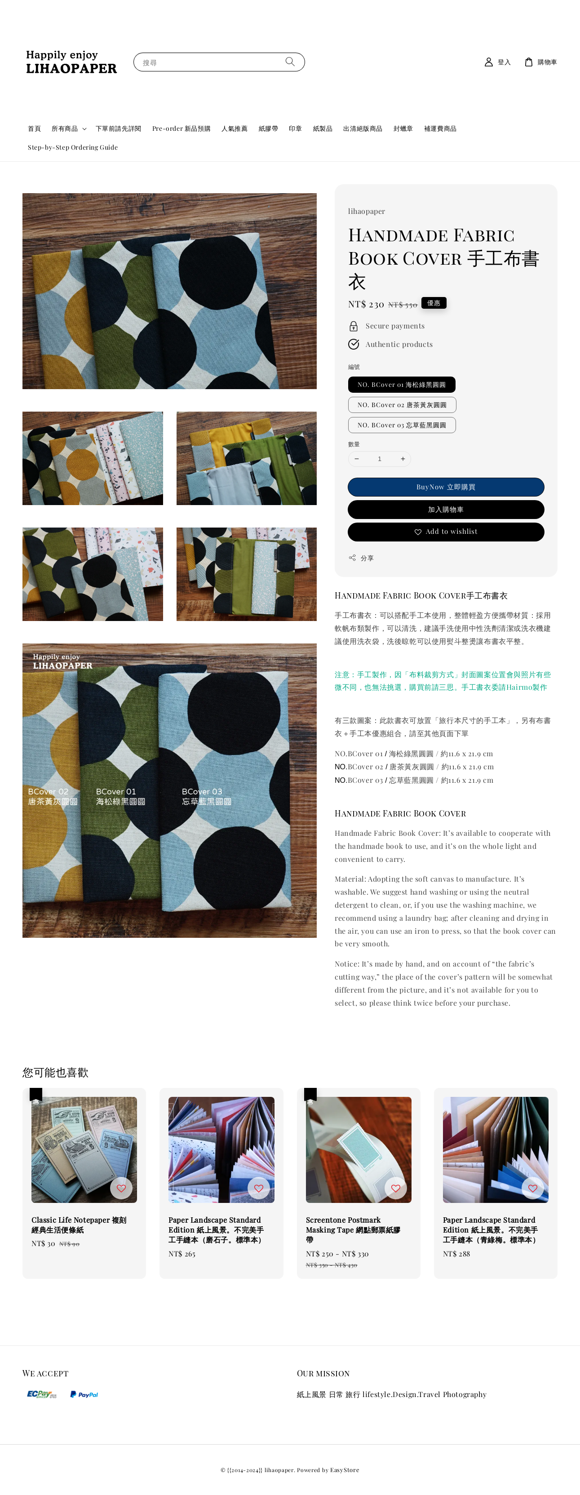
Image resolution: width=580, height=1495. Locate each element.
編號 (354, 366)
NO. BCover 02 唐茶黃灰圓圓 (402, 404)
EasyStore (344, 1469)
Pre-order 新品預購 (181, 128)
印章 (295, 128)
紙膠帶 (269, 128)
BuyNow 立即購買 (446, 486)
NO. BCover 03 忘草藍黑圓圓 (402, 425)
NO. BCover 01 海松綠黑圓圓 (402, 384)
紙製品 (323, 128)
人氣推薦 (234, 128)
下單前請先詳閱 (119, 128)
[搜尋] (290, 62)
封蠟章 (403, 128)
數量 (354, 444)
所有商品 (65, 128)
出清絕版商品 (363, 128)
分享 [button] (361, 558)
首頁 (34, 128)
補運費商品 (440, 128)
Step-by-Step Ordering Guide (73, 147)
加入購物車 (446, 509)
